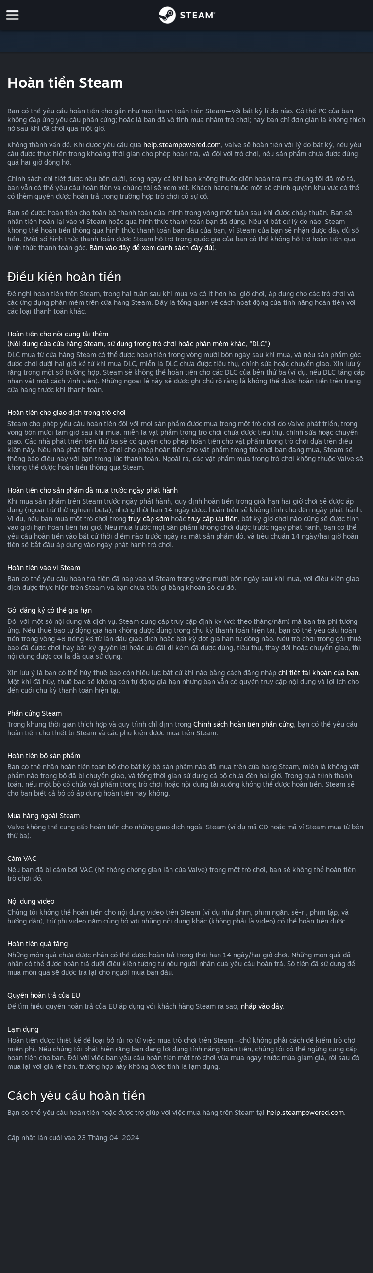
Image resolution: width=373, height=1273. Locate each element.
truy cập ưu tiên (212, 518)
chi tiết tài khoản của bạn (318, 672)
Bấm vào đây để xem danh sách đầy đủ (150, 247)
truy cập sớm (148, 518)
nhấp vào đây (262, 1006)
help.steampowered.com (181, 145)
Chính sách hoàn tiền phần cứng (243, 724)
